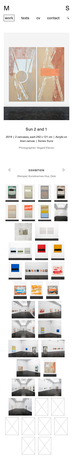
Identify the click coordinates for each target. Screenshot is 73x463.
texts (25, 18)
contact (53, 18)
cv (38, 18)
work (9, 18)
